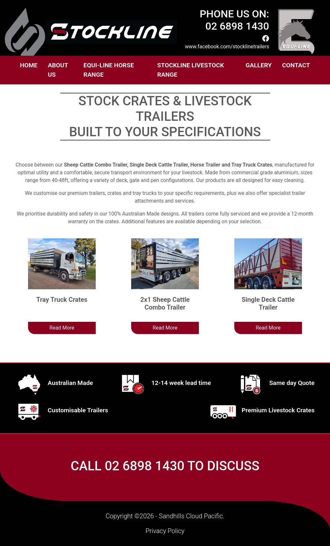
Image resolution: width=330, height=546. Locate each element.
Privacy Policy (165, 531)
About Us (58, 70)
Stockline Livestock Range (190, 70)
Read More (62, 328)
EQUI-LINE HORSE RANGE (108, 70)
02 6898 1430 (144, 466)
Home (28, 65)
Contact (296, 65)
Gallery (259, 65)
